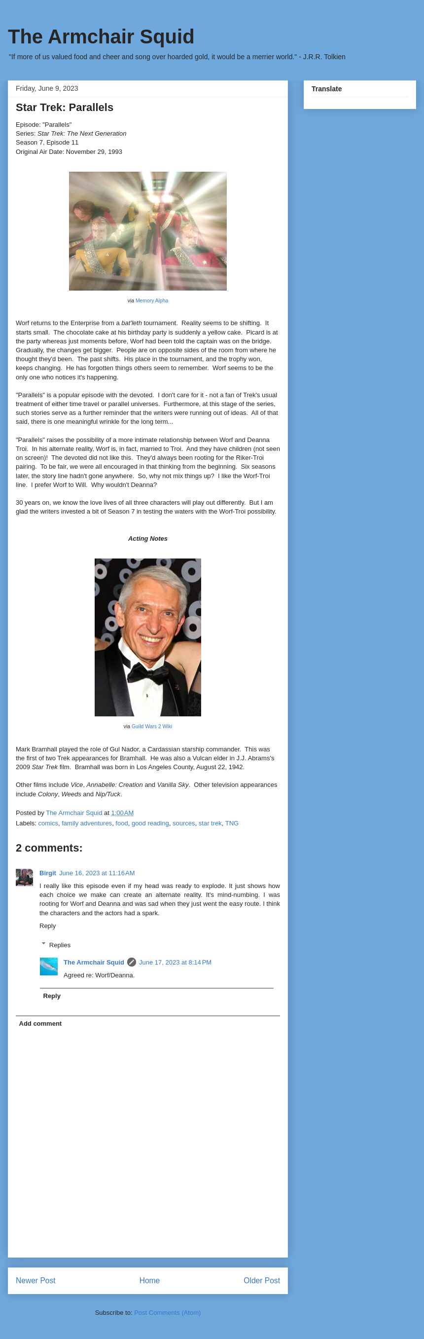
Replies (60, 944)
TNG (232, 823)
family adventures (87, 823)
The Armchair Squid (101, 36)
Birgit (47, 873)
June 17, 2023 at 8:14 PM (175, 962)
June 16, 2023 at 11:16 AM (97, 873)
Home (150, 1280)
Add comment (40, 1023)
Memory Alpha (152, 300)
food (121, 823)
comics (48, 823)
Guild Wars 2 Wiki (152, 726)
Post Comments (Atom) (167, 1312)
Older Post (262, 1280)
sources (184, 823)
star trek (210, 823)
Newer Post (36, 1280)
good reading (150, 823)
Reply (47, 926)
